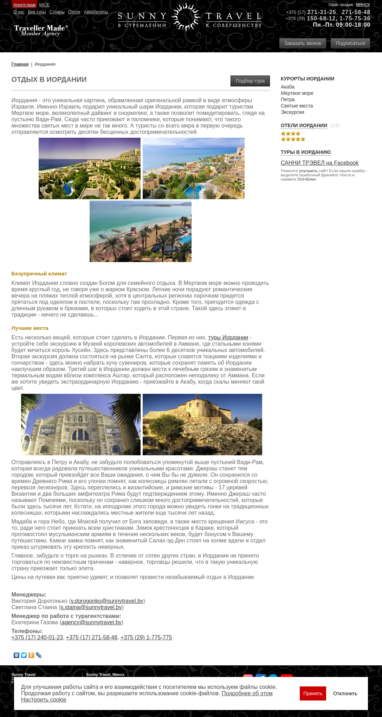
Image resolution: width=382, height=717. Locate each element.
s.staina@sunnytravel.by (91, 607)
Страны (57, 11)
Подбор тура (250, 81)
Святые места (297, 106)
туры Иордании (228, 337)
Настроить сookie (43, 700)
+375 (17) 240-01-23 (37, 637)
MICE (44, 4)
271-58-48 (356, 12)
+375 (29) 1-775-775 (146, 637)
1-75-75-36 (354, 18)
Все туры (37, 11)
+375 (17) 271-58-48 (91, 637)
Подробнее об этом (247, 693)
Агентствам (24, 4)
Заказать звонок (302, 43)
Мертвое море (297, 93)
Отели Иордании (304, 125)
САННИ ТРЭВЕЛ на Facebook (320, 163)
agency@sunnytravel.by (91, 622)
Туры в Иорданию (306, 152)
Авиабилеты (96, 11)
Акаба (287, 87)
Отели (74, 11)
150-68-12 (321, 18)
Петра (287, 99)
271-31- (318, 12)
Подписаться (350, 43)
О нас (19, 11)
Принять (313, 693)
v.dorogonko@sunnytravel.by (107, 601)
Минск (363, 4)
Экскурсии (292, 112)
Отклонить (345, 693)
